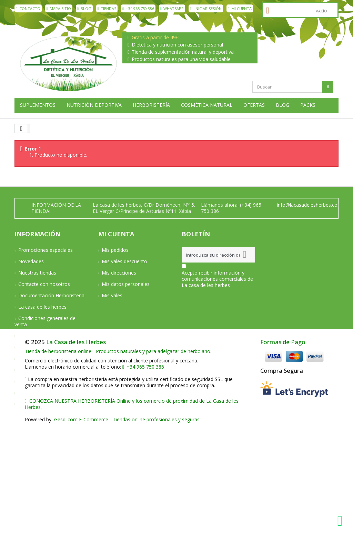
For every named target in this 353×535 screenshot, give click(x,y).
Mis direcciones (119, 272)
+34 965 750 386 (138, 8)
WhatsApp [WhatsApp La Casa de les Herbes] (172, 8)
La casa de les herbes (42, 306)
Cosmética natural (206, 105)
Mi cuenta (240, 8)
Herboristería (151, 105)
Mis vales (112, 295)
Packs (307, 105)
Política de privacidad (41, 381)
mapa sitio (59, 8)
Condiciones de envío (42, 335)
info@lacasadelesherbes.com (309, 205)
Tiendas (107, 8)
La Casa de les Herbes (76, 451)
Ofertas (254, 105)
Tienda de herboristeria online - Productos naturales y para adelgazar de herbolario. (118, 460)
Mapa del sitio (34, 404)
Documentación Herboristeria (51, 295)
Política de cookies (39, 392)
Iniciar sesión (206, 8)
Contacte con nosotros (44, 284)
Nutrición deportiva (94, 105)
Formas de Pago (282, 451)
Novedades (31, 261)
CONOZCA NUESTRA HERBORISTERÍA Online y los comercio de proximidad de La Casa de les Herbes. (132, 513)
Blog (84, 8)
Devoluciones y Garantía (45, 358)
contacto (28, 8)
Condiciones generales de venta (44, 321)
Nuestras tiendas (37, 272)
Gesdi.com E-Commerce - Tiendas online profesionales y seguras (126, 528)
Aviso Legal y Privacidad (45, 370)
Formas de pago (36, 347)
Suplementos (38, 105)
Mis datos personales (126, 284)
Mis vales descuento (124, 261)
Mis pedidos (115, 250)
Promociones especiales (45, 250)
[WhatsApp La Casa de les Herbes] (341, 521)
